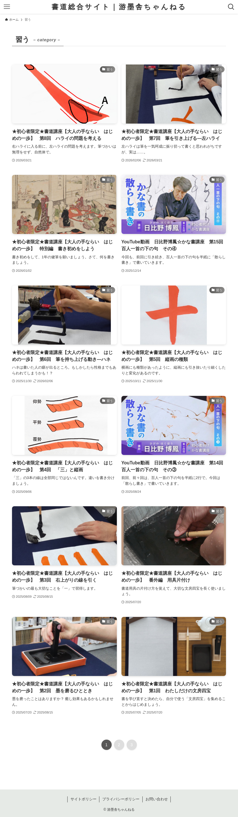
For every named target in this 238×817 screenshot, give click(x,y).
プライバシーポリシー (120, 799)
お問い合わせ (156, 799)
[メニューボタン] (7, 7)
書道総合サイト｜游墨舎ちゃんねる (119, 6)
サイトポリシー (83, 799)
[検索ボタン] (231, 7)
